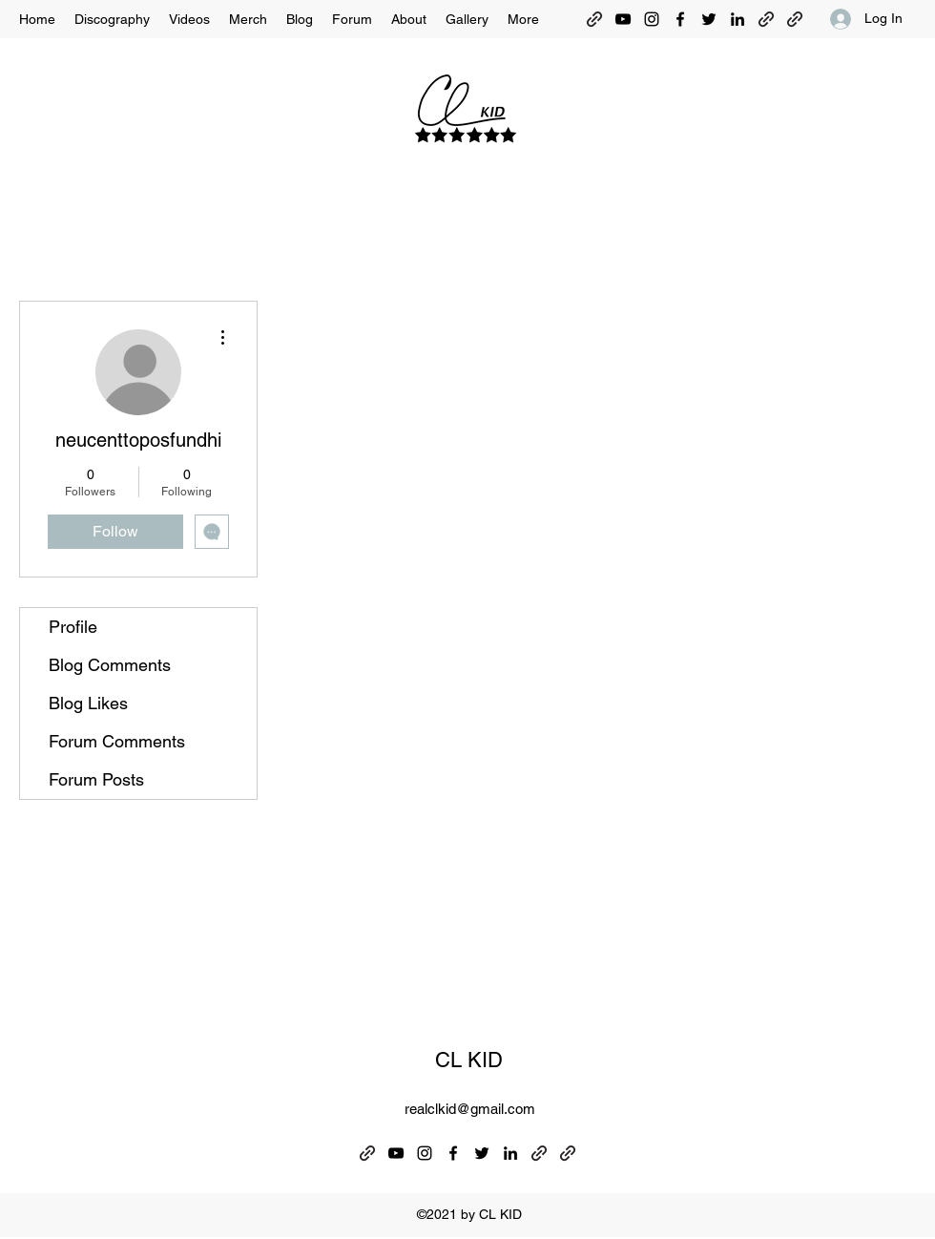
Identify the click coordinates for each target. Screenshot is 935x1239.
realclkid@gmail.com (470, 1109)
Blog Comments (110, 665)
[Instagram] (651, 19)
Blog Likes (88, 703)
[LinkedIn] (737, 19)
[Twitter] (708, 19)
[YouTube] (623, 19)
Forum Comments (117, 741)
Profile (73, 627)
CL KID (469, 1060)
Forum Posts (96, 779)
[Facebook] (680, 19)
